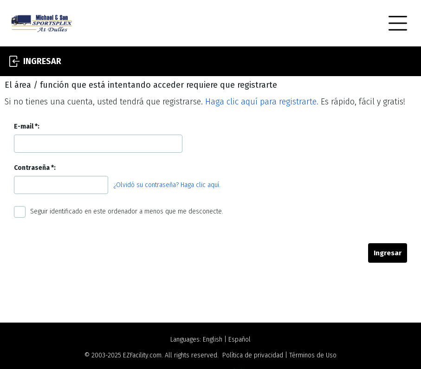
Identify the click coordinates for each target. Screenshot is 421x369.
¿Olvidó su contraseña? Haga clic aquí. (167, 185)
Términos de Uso (313, 355)
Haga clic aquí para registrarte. (261, 102)
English (212, 339)
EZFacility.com (142, 355)
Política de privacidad (252, 355)
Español (239, 339)
